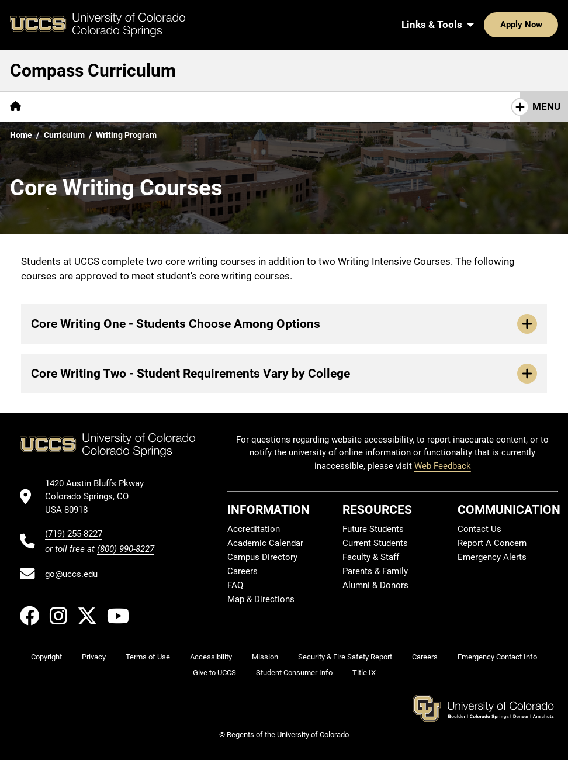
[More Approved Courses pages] (405, 107)
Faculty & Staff (370, 557)
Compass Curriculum (93, 70)
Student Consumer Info (294, 672)
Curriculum (64, 135)
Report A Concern (492, 543)
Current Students (375, 543)
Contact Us (479, 529)
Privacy (94, 656)
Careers (242, 571)
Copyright (46, 656)
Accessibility (211, 656)
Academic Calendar (265, 543)
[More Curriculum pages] (301, 107)
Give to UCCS (214, 672)
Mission (265, 656)
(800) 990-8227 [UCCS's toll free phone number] (125, 549)
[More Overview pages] (70, 107)
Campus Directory (262, 557)
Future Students (373, 529)
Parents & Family (375, 571)
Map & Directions (261, 599)
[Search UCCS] (545, 24)
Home (21, 135)
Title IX (364, 672)
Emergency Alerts (492, 557)
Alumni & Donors (375, 585)
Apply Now (485, 24)
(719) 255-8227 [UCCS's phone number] (73, 533)
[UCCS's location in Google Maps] (99, 496)
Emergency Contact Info (497, 656)
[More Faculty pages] (223, 107)
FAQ (235, 585)
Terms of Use (148, 656)
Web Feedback (442, 466)
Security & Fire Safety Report (345, 656)
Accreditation (253, 529)
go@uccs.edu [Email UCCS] (71, 574)
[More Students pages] (149, 107)
